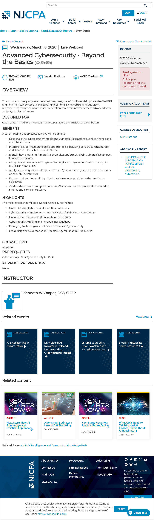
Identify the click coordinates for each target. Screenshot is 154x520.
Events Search (12, 41)
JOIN (128, 13)
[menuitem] (56, 21)
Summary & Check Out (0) (134, 41)
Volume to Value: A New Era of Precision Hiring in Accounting (94, 346)
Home (3, 31)
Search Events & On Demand (56, 31)
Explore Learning (29, 31)
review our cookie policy (52, 513)
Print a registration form (131, 114)
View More (142, 317)
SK (101, 76)
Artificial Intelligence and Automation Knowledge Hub (54, 445)
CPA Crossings (128, 136)
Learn (13, 31)
